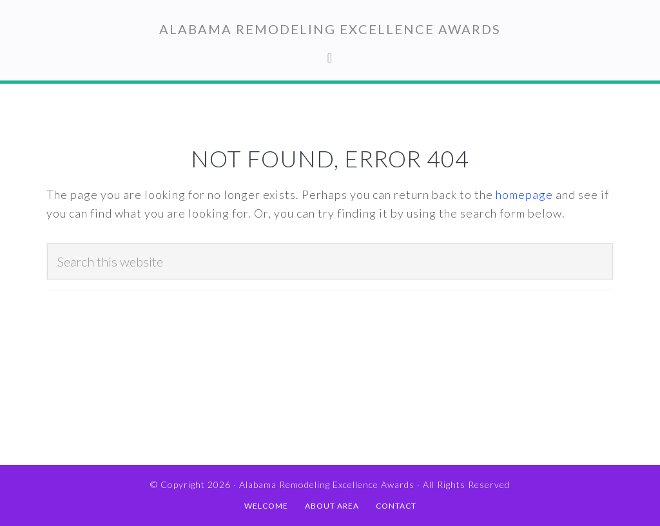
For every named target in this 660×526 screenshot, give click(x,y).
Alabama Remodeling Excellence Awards (330, 29)
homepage (524, 194)
